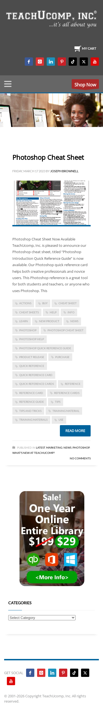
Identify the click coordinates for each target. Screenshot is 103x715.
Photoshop (81, 447)
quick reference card (35, 375)
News (67, 447)
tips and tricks (30, 410)
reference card (31, 392)
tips (57, 401)
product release (31, 357)
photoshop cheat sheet (65, 330)
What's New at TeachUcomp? (33, 452)
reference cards (66, 392)
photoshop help (31, 339)
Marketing (54, 447)
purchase (62, 357)
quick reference (31, 365)
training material (65, 410)
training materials (33, 419)
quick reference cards (36, 383)
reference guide (31, 401)
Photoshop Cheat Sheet (48, 157)
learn (23, 321)
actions (25, 303)
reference (72, 383)
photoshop (28, 330)
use (61, 419)
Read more (75, 430)
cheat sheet (68, 303)
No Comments (80, 458)
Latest (40, 447)
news (74, 321)
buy (45, 303)
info (71, 312)
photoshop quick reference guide (45, 348)
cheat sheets (29, 312)
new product (49, 321)
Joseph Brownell (64, 171)
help (53, 312)
